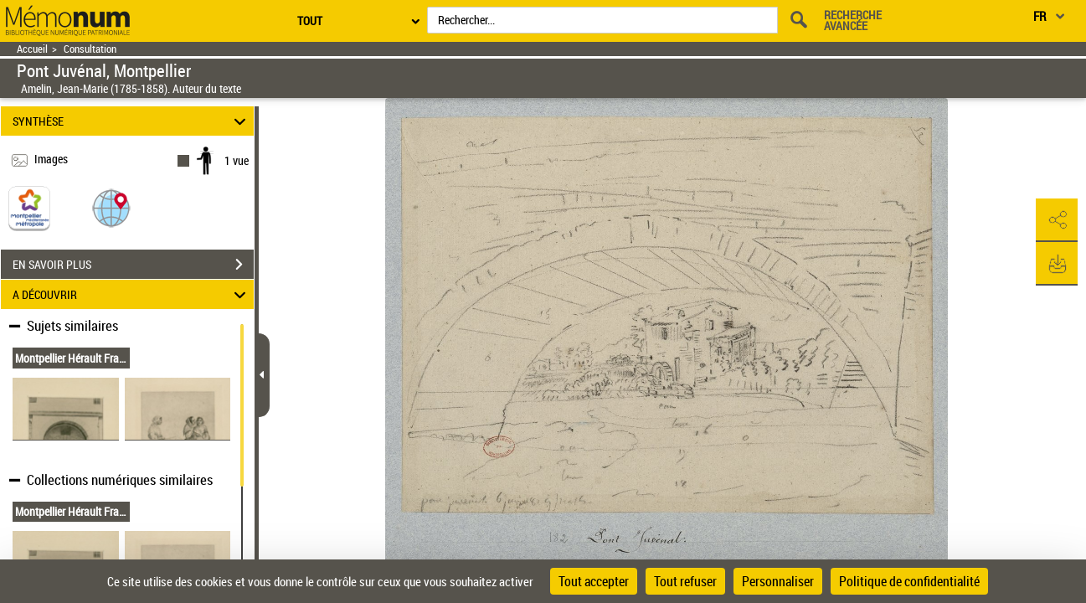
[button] (111, 207)
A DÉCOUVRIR (132, 294)
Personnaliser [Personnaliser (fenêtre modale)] (778, 581)
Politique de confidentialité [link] (909, 581)
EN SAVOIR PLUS (133, 264)
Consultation (90, 49)
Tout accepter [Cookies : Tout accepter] (593, 581)
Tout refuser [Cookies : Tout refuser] (685, 581)
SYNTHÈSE (132, 121)
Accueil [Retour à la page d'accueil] (32, 49)
